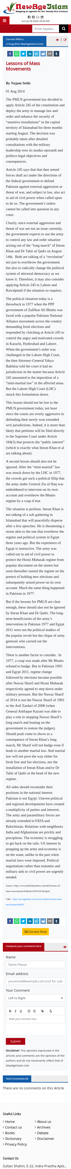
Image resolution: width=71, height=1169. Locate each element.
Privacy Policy (16, 1144)
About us (44, 1121)
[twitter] (23, 53)
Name (11, 957)
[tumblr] (56, 53)
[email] (50, 53)
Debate (42, 1133)
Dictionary (13, 1138)
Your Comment (18, 990)
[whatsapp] (17, 53)
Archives (44, 1127)
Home (10, 1121)
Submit (15, 1041)
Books (10, 1133)
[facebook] (10, 53)
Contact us (13, 1127)
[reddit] (43, 53)
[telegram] (36, 53)
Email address (17, 973)
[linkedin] (30, 53)
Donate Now (35, 932)
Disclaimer (45, 1138)
